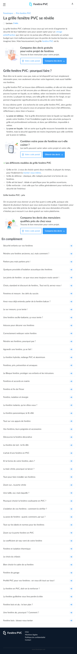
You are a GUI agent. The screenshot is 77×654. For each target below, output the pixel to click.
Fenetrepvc (8, 13)
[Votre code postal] (32, 61)
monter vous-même (32, 173)
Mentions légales (31, 635)
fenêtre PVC (47, 41)
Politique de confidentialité (35, 637)
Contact (28, 640)
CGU (27, 632)
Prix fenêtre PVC (23, 13)
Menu (4, 4)
